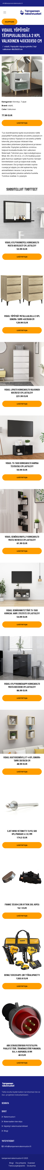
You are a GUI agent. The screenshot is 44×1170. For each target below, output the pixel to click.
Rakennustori (9, 1117)
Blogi (6, 1131)
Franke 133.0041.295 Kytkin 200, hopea (22, 904)
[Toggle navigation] (5, 12)
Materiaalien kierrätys (13, 1121)
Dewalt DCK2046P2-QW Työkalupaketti (22, 975)
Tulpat (23, 101)
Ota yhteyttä (20, 1163)
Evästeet (31, 1163)
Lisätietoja (22, 123)
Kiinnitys (16, 101)
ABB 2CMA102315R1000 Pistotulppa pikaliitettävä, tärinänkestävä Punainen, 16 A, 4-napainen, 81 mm (22, 1048)
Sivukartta (31, 1165)
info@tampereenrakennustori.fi (13, 3)
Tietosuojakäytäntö (16, 1165)
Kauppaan (9, 22)
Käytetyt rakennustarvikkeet (16, 1126)
